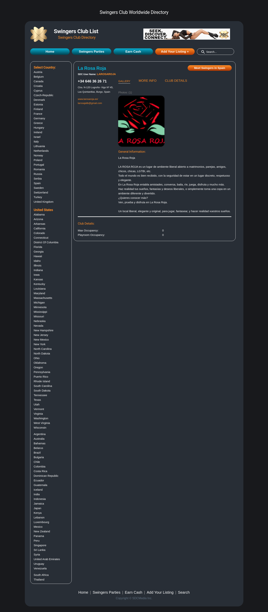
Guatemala (40, 485)
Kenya (38, 512)
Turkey (38, 197)
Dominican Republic (46, 475)
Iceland (38, 489)
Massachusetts (43, 297)
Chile (37, 461)
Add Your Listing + (175, 51)
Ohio (37, 358)
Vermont (39, 409)
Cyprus (38, 90)
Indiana (38, 270)
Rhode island (42, 381)
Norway (38, 155)
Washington (41, 418)
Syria (37, 554)
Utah (37, 404)
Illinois (37, 265)
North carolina (43, 348)
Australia (39, 438)
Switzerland (41, 192)
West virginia (42, 422)
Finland (38, 109)
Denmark (39, 99)
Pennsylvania (42, 372)
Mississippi (40, 311)
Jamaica (39, 503)
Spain (37, 183)
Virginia (38, 413)
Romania (39, 169)
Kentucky (39, 284)
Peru (37, 540)
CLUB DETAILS (176, 80)
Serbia (38, 178)
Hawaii (38, 256)
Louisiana (40, 288)
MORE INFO (148, 80)
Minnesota (40, 307)
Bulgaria (39, 457)
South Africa (41, 574)
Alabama (39, 214)
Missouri (39, 316)
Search (184, 592)
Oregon (38, 367)
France (38, 113)
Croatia (38, 85)
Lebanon (39, 517)
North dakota (42, 353)
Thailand (39, 579)
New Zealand (42, 531)
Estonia (38, 104)
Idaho (37, 260)
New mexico (41, 339)
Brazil (37, 452)
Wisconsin (40, 427)
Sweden (39, 187)
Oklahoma (40, 362)
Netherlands (41, 150)
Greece (38, 123)
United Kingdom (44, 201)
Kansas (38, 279)
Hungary (39, 127)
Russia (38, 173)
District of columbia (46, 242)
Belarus (38, 448)
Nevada (38, 325)
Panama (39, 536)
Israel (37, 136)
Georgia (39, 251)
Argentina (40, 434)
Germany (39, 118)
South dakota (42, 390)
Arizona (38, 219)
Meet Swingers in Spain (209, 67)
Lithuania (39, 146)
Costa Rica (40, 471)
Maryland (39, 293)
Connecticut (41, 237)
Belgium (39, 76)
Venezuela (40, 568)
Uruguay (39, 563)
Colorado (39, 233)
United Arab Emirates (47, 559)
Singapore (40, 545)
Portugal (39, 164)
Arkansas (39, 223)
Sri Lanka (39, 549)
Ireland (38, 132)
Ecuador (39, 480)
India (37, 494)
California (39, 228)
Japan (37, 508)
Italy (36, 141)
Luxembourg (41, 522)
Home (50, 51)
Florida (38, 246)
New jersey (41, 334)
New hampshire (44, 330)
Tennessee (40, 395)
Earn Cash (133, 51)
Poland (38, 160)
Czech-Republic (43, 95)
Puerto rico (41, 376)
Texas (37, 399)
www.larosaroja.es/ (88, 99)
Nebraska (40, 321)
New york (39, 344)
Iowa (37, 274)
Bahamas (39, 443)
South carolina (43, 385)
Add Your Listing (160, 592)
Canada (39, 81)
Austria (38, 72)
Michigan (39, 302)
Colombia (39, 466)
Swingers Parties (91, 51)
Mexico (38, 526)
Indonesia (40, 498)
